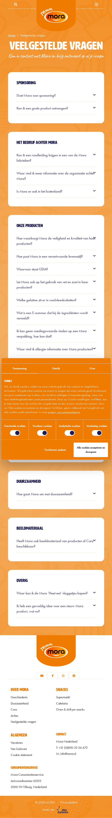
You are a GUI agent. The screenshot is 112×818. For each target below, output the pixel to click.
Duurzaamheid (19, 704)
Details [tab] (56, 368)
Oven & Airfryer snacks (70, 710)
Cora (14, 710)
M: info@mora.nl (66, 754)
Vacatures (17, 743)
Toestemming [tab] (20, 368)
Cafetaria (62, 704)
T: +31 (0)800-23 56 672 (72, 748)
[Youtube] (42, 676)
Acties (14, 716)
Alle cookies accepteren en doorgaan (91, 450)
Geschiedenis (19, 698)
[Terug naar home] (56, 655)
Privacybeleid (68, 803)
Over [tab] (92, 368)
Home (11, 35)
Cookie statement (21, 756)
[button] (56, 95)
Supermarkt (63, 698)
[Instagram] (63, 676)
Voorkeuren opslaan (55, 450)
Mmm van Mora (56, 16)
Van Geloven (19, 749)
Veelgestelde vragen (23, 722)
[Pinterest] (74, 676)
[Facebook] (52, 676)
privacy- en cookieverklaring (64, 412)
